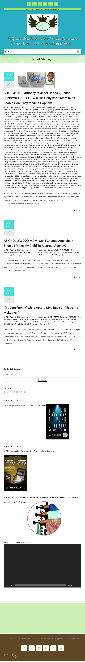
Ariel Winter (24, 319)
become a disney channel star (14, 140)
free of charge (15, 157)
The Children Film (21, 324)
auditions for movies (45, 136)
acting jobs (49, 124)
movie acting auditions (59, 173)
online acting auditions (11, 181)
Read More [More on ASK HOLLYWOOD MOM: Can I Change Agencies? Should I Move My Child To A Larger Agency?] (77, 277)
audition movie (66, 131)
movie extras (76, 176)
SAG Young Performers (20, 255)
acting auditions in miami (68, 117)
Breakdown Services (11, 252)
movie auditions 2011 (11, 176)
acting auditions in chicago (50, 117)
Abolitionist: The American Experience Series (28, 110)
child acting (71, 143)
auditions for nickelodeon (61, 136)
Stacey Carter (45, 255)
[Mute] (74, 585)
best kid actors (73, 140)
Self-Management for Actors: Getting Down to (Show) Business (29, 451)
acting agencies (55, 110)
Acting (47, 110)
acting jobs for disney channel (64, 124)
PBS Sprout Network (59, 181)
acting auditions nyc (27, 119)
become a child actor (71, 138)
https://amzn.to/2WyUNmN (15, 502)
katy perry (19, 322)
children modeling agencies (66, 148)
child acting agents (21, 145)
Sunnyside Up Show (25, 183)
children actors (51, 148)
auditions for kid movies (16, 136)
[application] (42, 566)
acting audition (37, 114)
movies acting (8, 178)
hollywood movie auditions (13, 159)
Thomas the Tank (21, 185)
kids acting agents (63, 164)
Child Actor (32, 145)
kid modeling (36, 164)
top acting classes (63, 185)
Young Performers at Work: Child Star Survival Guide (25, 405)
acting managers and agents (35, 126)
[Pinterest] (21, 392)
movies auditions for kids (22, 178)
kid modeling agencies (49, 164)
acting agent (24, 112)
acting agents (34, 112)
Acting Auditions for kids (32, 117)
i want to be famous (29, 162)
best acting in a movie (59, 140)
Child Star (61, 145)
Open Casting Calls (41, 181)
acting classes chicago (70, 119)
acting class (47, 119)
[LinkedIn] (25, 392)
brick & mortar (26, 143)
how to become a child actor (54, 252)
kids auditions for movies (19, 166)
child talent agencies (21, 148)
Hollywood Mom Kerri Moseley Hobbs (67, 157)
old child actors (72, 178)
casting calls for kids (60, 143)
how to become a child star (52, 159)
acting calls (39, 119)
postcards (14, 183)
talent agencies (37, 183)
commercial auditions (11, 150)
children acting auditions (37, 148)
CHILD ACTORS (63, 107)
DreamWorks (34, 155)
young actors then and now (37, 188)
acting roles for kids (72, 126)
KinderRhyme (50, 166)
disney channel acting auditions (68, 150)
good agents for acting (29, 157)
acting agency (14, 112)
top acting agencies (49, 185)
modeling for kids (61, 171)
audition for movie (54, 131)
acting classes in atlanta (27, 121)
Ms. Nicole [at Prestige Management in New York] (49, 178)
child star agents (71, 145)
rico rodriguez (70, 322)
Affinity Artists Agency (11, 319)
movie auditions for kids (28, 176)
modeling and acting (54, 169)
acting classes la (55, 121)
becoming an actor (31, 140)
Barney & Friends (57, 138)
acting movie (50, 126)
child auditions (42, 145)
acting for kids (21, 124)
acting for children (10, 124)
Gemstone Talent (10, 322)
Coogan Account (56, 319)
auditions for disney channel (49, 133)
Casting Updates (51, 107)
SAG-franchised (34, 255)
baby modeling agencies (27, 138)
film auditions (64, 155)
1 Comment (68, 188)
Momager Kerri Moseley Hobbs (30, 173)
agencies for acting (40, 129)
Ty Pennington (33, 324)
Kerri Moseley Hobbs (44, 162)
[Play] (7, 585)
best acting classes (44, 140)
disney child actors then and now (55, 152)
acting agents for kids (46, 112)
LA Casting (7, 255)
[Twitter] (8, 392)
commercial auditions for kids (29, 150)
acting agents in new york (64, 112)
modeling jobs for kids (11, 173)
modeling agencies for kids (37, 169)
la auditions (59, 166)
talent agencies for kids (52, 183)
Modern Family (29, 322)
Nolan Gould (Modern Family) (55, 322)
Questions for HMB (54, 250)
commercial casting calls (48, 150)
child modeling (52, 145)
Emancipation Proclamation (49, 155)
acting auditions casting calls (64, 114)
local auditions (69, 166)
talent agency (65, 183)
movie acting (46, 173)
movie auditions (73, 173)
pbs (50, 181)
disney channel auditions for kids (32, 152)
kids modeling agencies (36, 166)
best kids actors (9, 143)
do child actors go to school (20, 155)
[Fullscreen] (78, 585)
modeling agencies (20, 169)
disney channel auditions (12, 152)
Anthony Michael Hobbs (39, 131)
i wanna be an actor (15, 162)
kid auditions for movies (23, 164)
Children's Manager (37, 252)
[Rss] (17, 392)
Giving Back (64, 317)
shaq (77, 322)
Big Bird (18, 143)
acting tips (7, 129)
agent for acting (52, 129)
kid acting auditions (59, 162)
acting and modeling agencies (21, 114)
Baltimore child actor (43, 138)
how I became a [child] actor (32, 159)
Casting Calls (47, 143)
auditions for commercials (30, 133)
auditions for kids (31, 136)
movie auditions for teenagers (47, 176)
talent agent (75, 183)
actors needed (28, 129)
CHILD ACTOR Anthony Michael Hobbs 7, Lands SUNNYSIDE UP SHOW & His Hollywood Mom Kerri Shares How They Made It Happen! (39, 98)
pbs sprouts (71, 181)
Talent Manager (9, 185)
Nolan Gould (39, 322)
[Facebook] (5, 392)
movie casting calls (64, 176)
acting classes (57, 119)
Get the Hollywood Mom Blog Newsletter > (42, 9)
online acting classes (27, 181)
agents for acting (65, 129)
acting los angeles (19, 126)
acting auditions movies (12, 119)
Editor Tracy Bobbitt (13, 107)
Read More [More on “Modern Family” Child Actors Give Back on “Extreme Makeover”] (77, 350)
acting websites (17, 129)
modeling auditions (47, 171)
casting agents (37, 143)
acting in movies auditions (36, 124)
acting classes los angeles (71, 121)
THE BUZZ (65, 250)
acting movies (60, 126)
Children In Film (44, 319)
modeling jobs (72, 171)
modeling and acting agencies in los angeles (25, 171)
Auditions (17, 133)
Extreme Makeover (69, 319)
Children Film (33, 319)
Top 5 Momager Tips (35, 185)
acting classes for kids (11, 121)
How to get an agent (72, 252)
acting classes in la (43, 121)
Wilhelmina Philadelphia (19, 188)
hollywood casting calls (45, 157)
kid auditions (71, 162)
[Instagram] (14, 392)
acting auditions (48, 114)
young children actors (54, 188)
